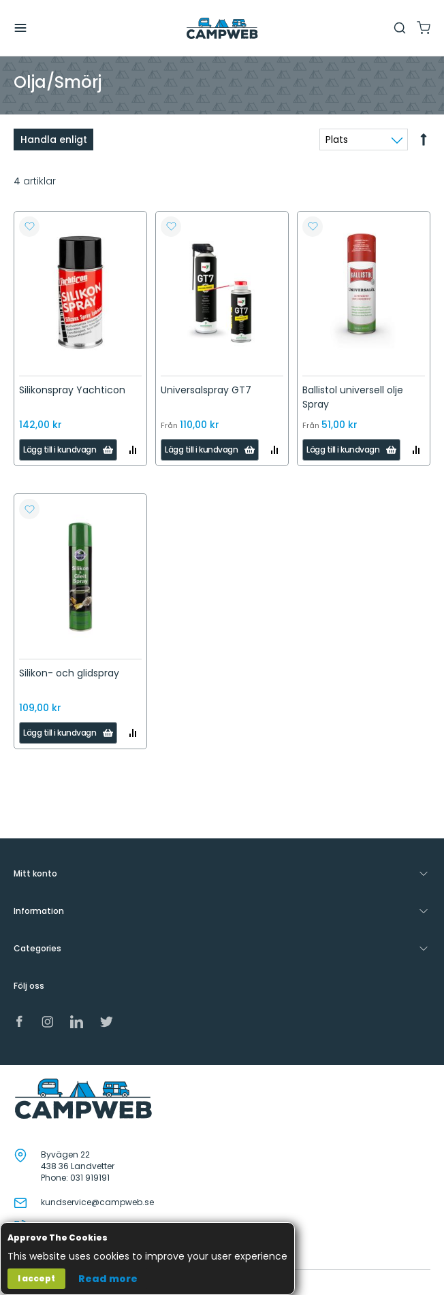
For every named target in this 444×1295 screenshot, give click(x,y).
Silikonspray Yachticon (72, 390)
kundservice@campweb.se (97, 1202)
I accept (36, 1278)
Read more (108, 1278)
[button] (29, 226)
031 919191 (90, 1177)
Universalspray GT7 (206, 390)
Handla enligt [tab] (53, 139)
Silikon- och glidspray (69, 673)
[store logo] (222, 28)
